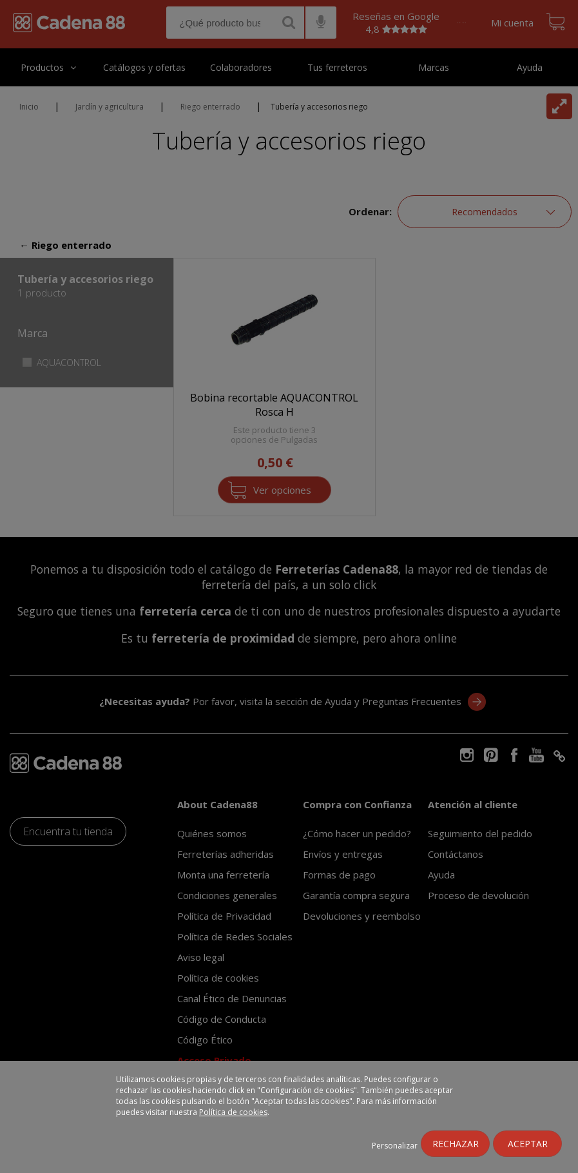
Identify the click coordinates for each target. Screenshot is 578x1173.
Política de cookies (233, 1112)
